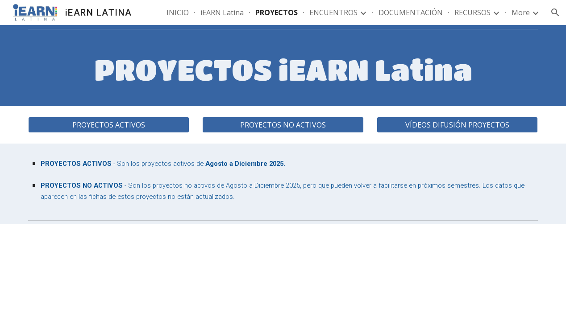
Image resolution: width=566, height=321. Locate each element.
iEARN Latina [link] (222, 12)
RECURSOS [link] (472, 12)
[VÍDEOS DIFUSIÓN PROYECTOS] (457, 125)
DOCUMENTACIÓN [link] (411, 12)
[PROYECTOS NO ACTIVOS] (283, 125)
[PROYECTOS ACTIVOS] (109, 125)
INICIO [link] (177, 12)
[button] (555, 12)
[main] (283, 69)
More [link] (521, 12)
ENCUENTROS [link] (333, 12)
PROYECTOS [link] (276, 12)
